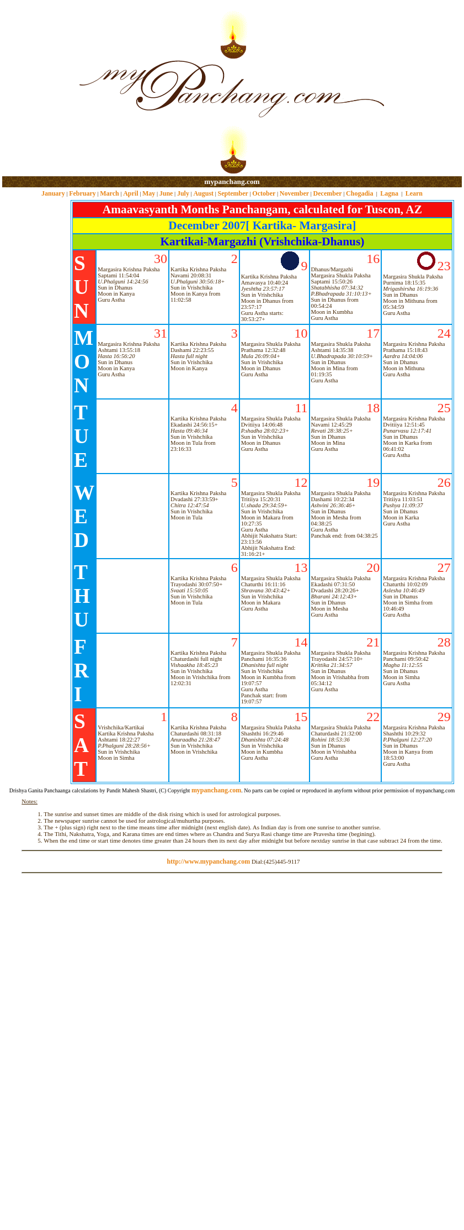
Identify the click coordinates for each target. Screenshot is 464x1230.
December (327, 193)
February (82, 193)
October (263, 193)
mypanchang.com (231, 181)
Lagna (389, 193)
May (148, 193)
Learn (414, 193)
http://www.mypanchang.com (208, 861)
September (233, 193)
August (203, 193)
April (130, 193)
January (53, 193)
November (294, 193)
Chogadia (359, 193)
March (109, 193)
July (183, 193)
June (166, 193)
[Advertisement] (37, 88)
